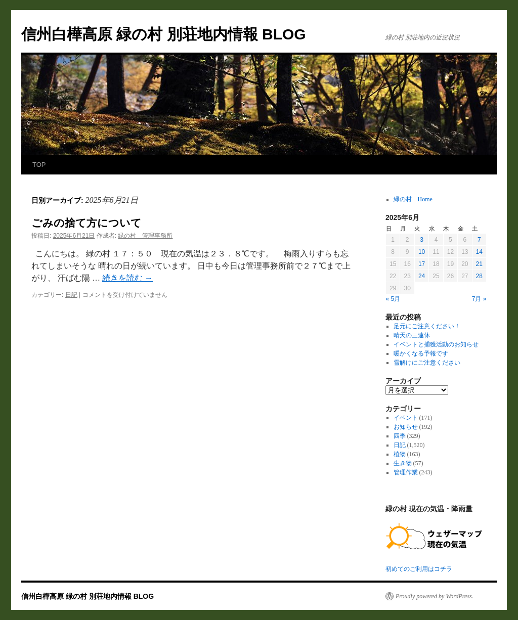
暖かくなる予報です (421, 353)
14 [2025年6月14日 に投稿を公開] (479, 251)
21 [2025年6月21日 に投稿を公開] (479, 264)
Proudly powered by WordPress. (434, 596)
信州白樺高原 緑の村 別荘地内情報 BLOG (163, 34)
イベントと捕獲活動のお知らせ (436, 344)
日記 (71, 294)
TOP (39, 164)
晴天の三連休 (412, 335)
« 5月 (393, 298)
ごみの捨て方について (86, 223)
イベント (406, 417)
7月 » (479, 298)
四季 (400, 435)
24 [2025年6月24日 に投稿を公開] (421, 276)
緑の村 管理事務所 (145, 235)
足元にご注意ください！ (427, 326)
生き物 (403, 463)
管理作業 (406, 472)
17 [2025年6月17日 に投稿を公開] (421, 264)
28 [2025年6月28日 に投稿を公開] (479, 276)
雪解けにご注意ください (427, 362)
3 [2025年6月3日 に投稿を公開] (421, 239)
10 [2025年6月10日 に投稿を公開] (421, 251)
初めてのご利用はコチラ (418, 568)
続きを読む (127, 278)
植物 (400, 454)
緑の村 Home (413, 199)
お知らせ (406, 426)
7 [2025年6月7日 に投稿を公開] (479, 239)
